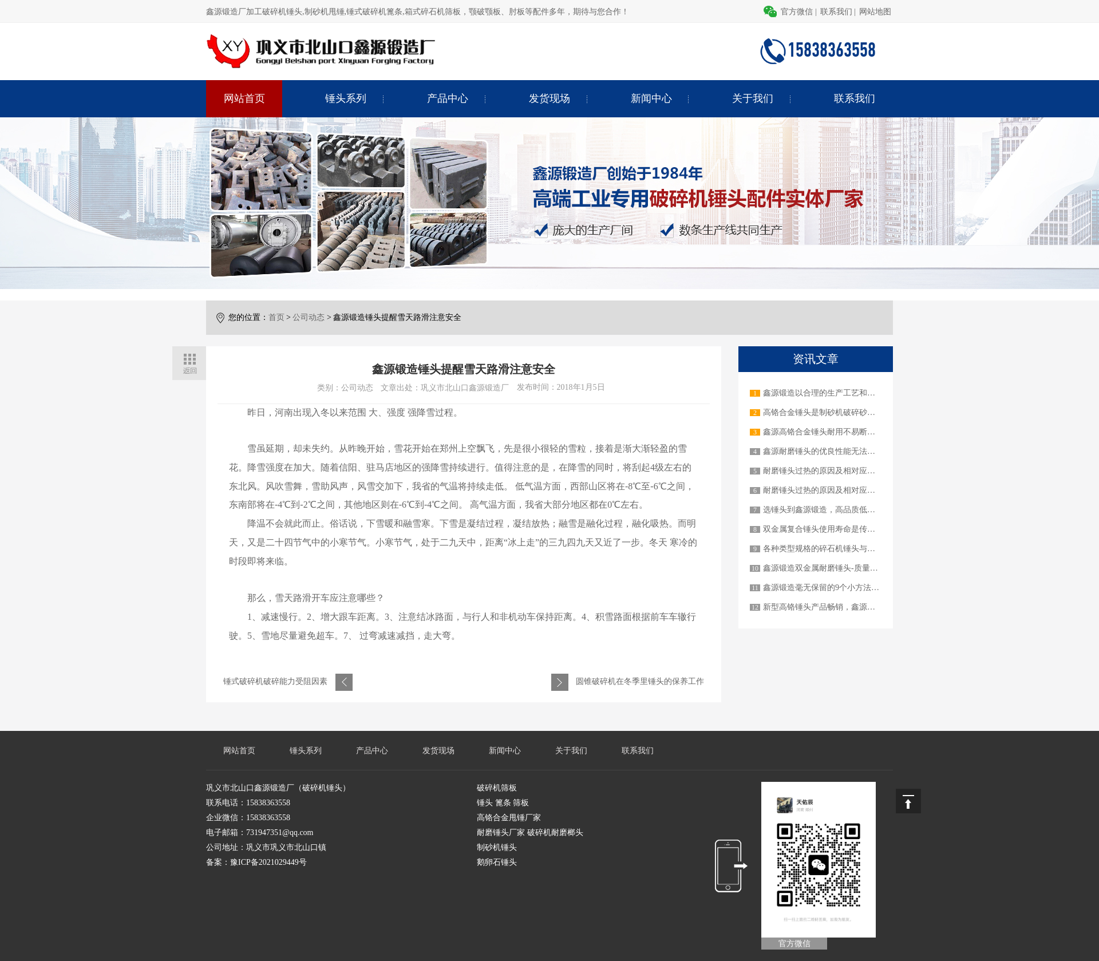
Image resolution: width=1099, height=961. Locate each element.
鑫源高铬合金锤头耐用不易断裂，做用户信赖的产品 (855, 432)
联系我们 (836, 11)
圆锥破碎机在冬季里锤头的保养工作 (640, 681)
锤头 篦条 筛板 (503, 802)
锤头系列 (345, 98)
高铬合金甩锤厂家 (509, 817)
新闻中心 (651, 98)
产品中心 (447, 98)
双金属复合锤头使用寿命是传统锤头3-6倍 (836, 529)
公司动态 (308, 317)
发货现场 (549, 98)
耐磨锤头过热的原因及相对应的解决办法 (835, 470)
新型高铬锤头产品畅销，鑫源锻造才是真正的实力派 (855, 607)
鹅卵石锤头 (497, 862)
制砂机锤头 (497, 847)
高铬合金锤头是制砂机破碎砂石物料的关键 (839, 412)
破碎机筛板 (497, 788)
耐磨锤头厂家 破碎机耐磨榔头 (530, 832)
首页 (276, 317)
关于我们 (752, 98)
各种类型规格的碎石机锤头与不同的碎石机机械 (847, 548)
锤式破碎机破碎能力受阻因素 (275, 681)
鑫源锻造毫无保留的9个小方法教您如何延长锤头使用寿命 (865, 587)
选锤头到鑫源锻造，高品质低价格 (823, 509)
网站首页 (244, 98)
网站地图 (875, 11)
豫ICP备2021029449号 (268, 862)
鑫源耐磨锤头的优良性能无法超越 (823, 451)
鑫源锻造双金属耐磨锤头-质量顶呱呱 (828, 568)
